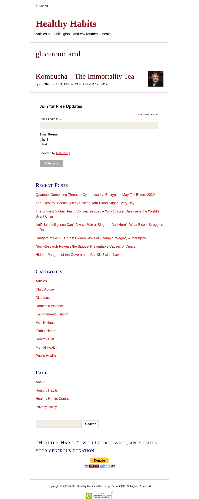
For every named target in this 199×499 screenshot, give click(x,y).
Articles (41, 281)
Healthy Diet (45, 339)
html (45, 139)
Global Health (46, 331)
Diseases (43, 297)
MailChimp (63, 153)
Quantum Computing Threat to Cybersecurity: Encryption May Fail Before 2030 (95, 195)
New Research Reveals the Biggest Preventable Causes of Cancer (86, 246)
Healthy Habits (47, 390)
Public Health (46, 356)
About (40, 382)
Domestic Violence (50, 306)
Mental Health (46, 347)
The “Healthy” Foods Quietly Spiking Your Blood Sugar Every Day (85, 203)
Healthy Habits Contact (53, 399)
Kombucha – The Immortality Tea (85, 76)
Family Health (46, 322)
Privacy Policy (46, 407)
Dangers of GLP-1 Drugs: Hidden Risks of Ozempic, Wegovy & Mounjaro (91, 238)
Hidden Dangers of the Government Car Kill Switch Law (78, 255)
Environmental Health (52, 314)
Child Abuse (45, 289)
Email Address (50, 119)
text (44, 144)
